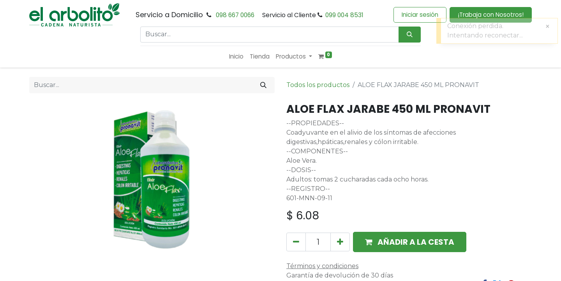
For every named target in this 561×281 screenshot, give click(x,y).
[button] (409, 242)
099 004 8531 (344, 15)
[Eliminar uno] (296, 242)
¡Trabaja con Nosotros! (491, 15)
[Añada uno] (340, 242)
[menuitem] (236, 56)
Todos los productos (317, 85)
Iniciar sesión (420, 15)
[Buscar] (263, 85)
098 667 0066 (235, 15)
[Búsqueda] (410, 35)
